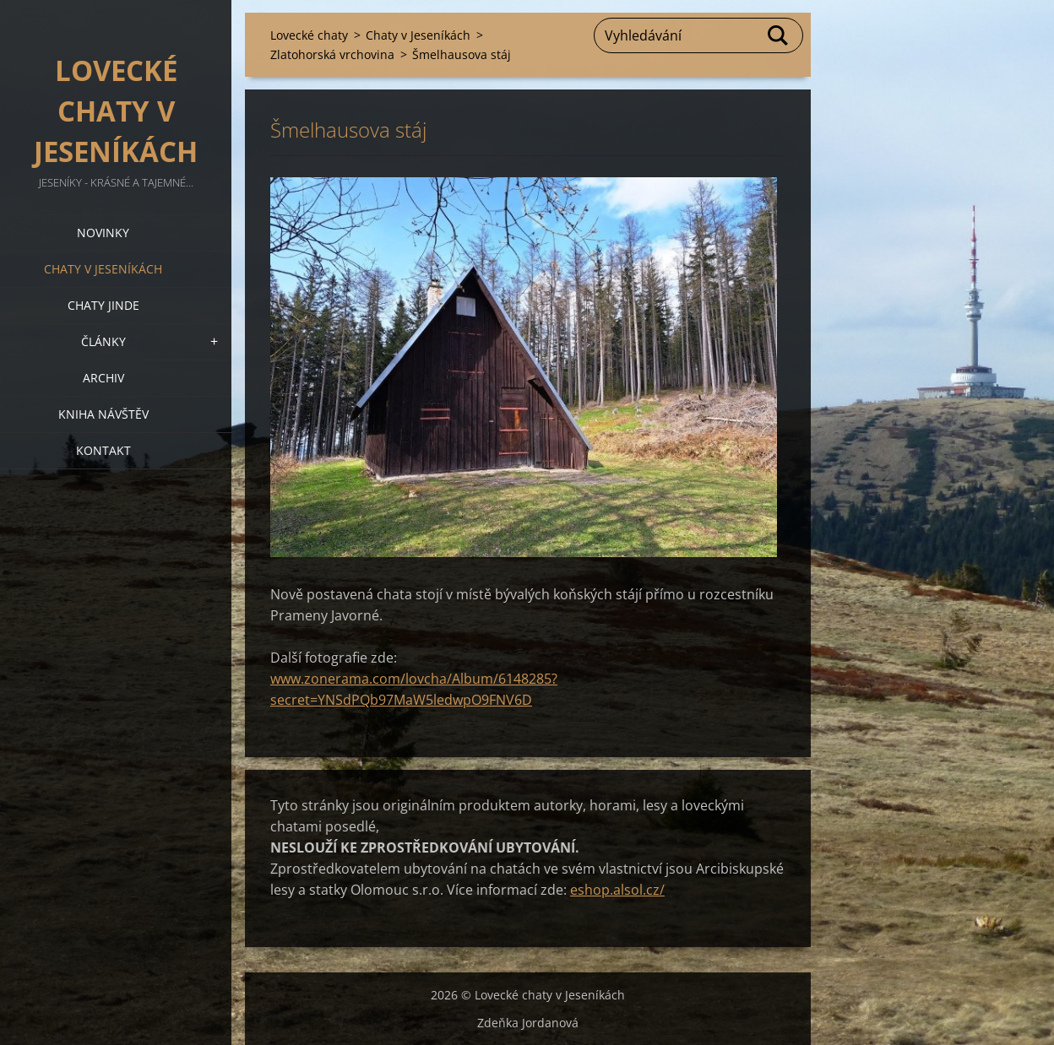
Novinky (103, 233)
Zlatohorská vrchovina (332, 54)
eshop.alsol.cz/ (617, 889)
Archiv (103, 378)
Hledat (779, 35)
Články (103, 341)
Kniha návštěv (103, 414)
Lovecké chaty (309, 35)
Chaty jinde (103, 305)
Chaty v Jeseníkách (103, 269)
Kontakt (103, 450)
